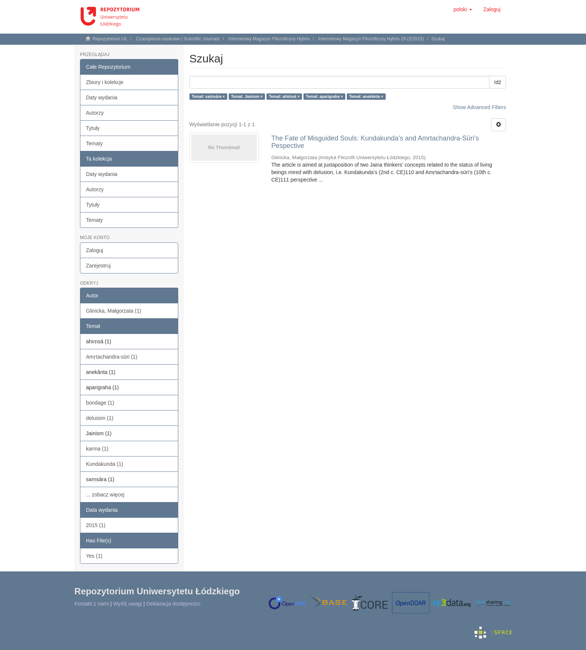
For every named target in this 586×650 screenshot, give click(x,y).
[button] (463, 9)
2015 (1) (95, 525)
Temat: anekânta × (366, 96)
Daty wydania (101, 97)
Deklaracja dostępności (173, 604)
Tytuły (93, 128)
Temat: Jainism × (247, 96)
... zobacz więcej (105, 495)
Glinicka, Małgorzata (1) (113, 311)
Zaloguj (94, 250)
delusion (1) (99, 418)
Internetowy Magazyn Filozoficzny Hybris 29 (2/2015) (371, 38)
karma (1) (97, 449)
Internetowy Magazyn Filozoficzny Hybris (268, 38)
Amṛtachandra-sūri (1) (112, 357)
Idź (497, 82)
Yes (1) (94, 556)
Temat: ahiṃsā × (284, 96)
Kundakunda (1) (104, 464)
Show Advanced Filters (479, 107)
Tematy (94, 143)
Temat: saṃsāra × (208, 96)
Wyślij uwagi (127, 604)
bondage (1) (100, 403)
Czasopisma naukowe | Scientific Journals (178, 38)
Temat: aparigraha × (324, 96)
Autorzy (95, 113)
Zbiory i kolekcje (104, 82)
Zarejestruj (98, 266)
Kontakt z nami (91, 604)
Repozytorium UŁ (110, 38)
